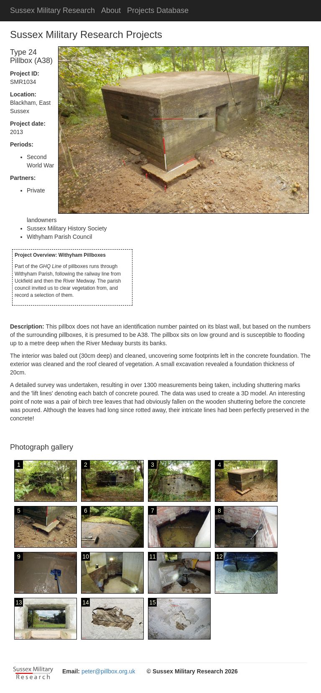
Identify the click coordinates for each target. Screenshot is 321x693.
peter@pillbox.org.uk (108, 671)
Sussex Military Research (52, 10)
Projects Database (158, 10)
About (111, 10)
